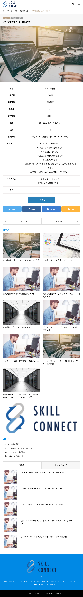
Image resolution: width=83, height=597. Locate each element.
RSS (41, 576)
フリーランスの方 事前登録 (14, 452)
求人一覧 (9, 11)
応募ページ (55, 581)
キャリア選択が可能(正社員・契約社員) (18, 448)
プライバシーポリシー (69, 581)
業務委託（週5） (17, 18)
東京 (6, 18)
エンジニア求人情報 (11, 444)
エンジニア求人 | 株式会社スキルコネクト (35, 593)
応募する (41, 200)
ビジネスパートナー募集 (35, 584)
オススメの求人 (60, 465)
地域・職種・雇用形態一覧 (13, 456)
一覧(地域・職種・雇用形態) (39, 581)
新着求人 (22, 465)
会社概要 (7, 581)
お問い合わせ (50, 584)
